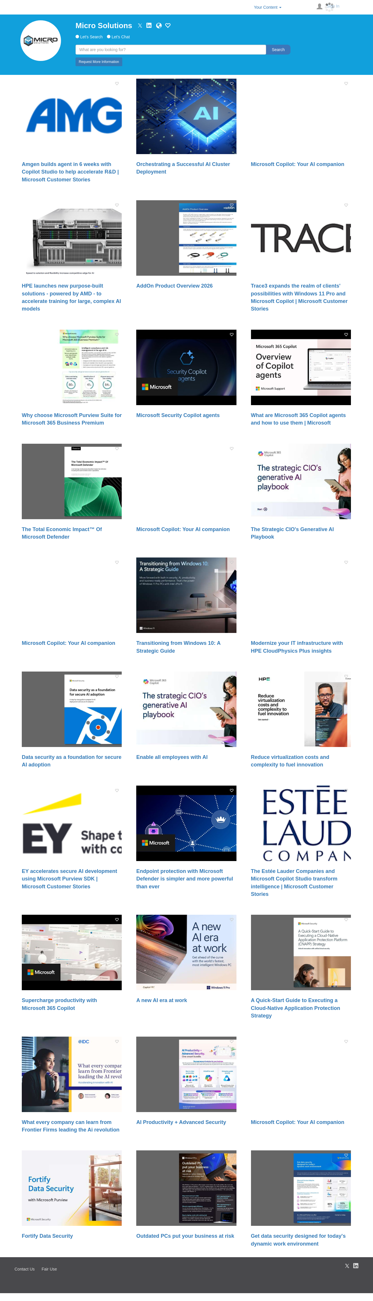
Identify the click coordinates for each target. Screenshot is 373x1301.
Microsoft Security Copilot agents (178, 415)
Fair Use (49, 1269)
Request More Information (99, 62)
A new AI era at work (161, 1000)
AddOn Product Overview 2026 (174, 286)
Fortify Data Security (47, 1236)
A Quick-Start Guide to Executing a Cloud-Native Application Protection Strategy (295, 1008)
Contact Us (25, 1269)
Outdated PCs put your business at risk (185, 1236)
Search (278, 49)
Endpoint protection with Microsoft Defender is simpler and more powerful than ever (184, 878)
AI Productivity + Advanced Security (181, 1122)
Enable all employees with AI (171, 757)
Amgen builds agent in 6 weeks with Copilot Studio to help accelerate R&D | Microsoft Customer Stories (70, 172)
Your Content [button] (267, 7)
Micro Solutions (104, 25)
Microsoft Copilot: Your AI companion (298, 164)
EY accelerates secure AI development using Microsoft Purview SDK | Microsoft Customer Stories (69, 878)
